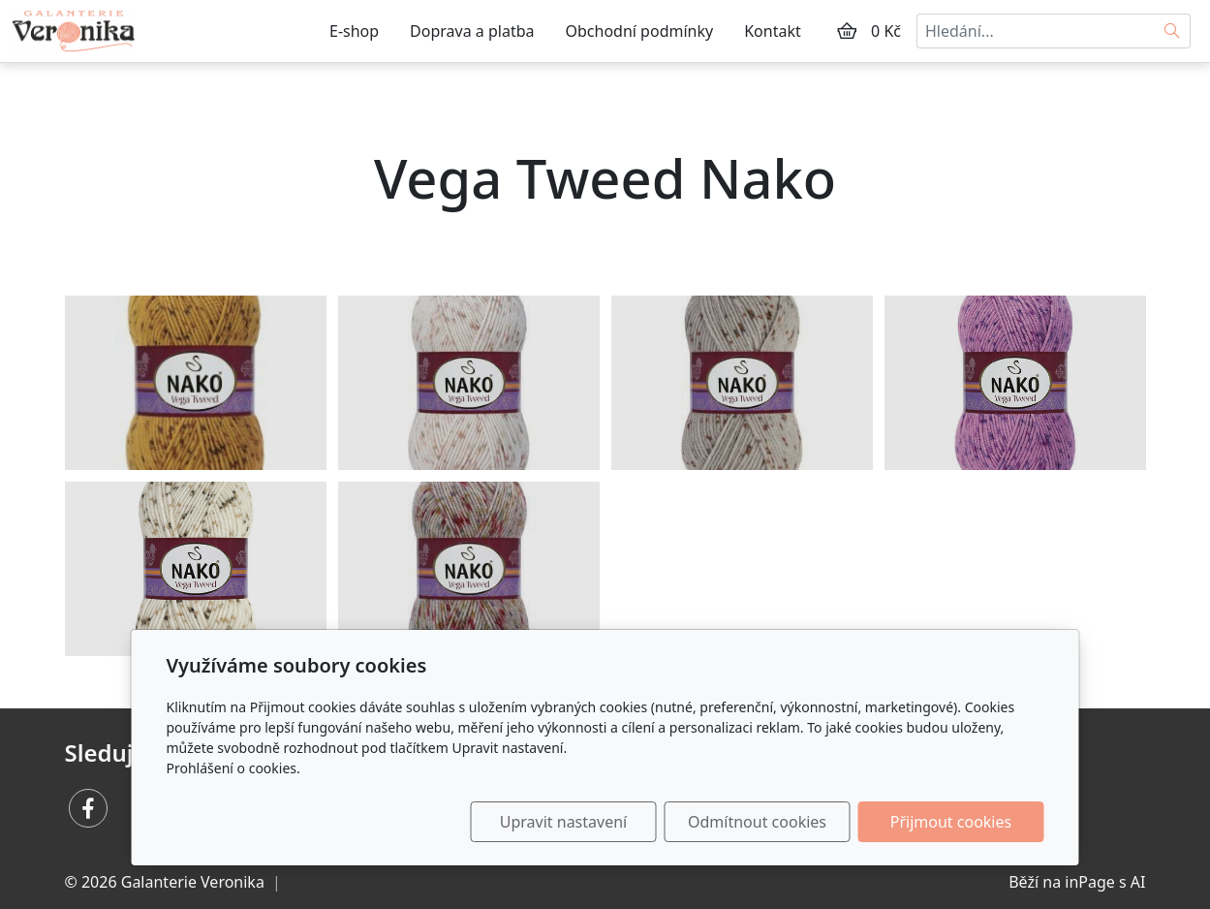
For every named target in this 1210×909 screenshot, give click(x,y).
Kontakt (772, 31)
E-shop (354, 31)
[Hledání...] (1035, 31)
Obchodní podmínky (640, 31)
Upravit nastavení (563, 821)
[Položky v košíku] (846, 31)
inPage (1090, 882)
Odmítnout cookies (757, 821)
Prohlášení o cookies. (233, 768)
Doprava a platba (472, 31)
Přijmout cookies (950, 821)
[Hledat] (1173, 31)
